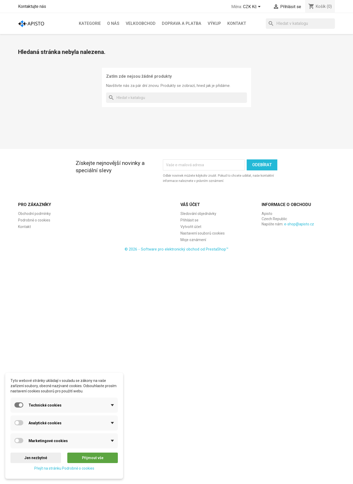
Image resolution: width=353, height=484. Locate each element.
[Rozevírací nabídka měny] (252, 7)
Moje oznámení (193, 240)
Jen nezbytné (35, 458)
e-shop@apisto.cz (299, 224)
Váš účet (190, 204)
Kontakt (236, 23)
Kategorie (90, 23)
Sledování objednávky (198, 214)
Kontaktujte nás (32, 6)
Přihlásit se (189, 220)
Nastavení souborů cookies (202, 233)
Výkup (214, 23)
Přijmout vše (92, 458)
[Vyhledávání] (300, 23)
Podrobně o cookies (34, 220)
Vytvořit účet (190, 227)
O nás (113, 23)
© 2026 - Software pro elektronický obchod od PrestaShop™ (176, 249)
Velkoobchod (141, 23)
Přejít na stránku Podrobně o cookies (64, 468)
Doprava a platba (181, 23)
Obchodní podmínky (34, 214)
